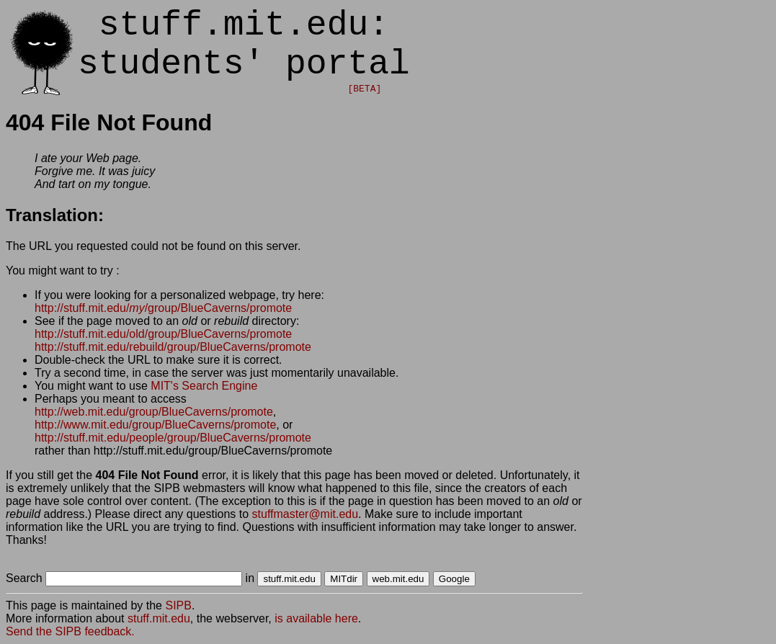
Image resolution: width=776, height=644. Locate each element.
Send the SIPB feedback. (70, 631)
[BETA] (364, 89)
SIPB (178, 605)
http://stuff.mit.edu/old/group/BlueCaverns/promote (163, 334)
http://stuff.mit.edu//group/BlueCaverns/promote (163, 308)
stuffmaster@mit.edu (305, 514)
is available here (316, 618)
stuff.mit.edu (159, 618)
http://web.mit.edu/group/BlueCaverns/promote (154, 412)
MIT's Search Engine (204, 386)
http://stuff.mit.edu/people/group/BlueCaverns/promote (173, 437)
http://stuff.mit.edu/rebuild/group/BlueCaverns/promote (173, 347)
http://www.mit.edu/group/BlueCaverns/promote (155, 425)
